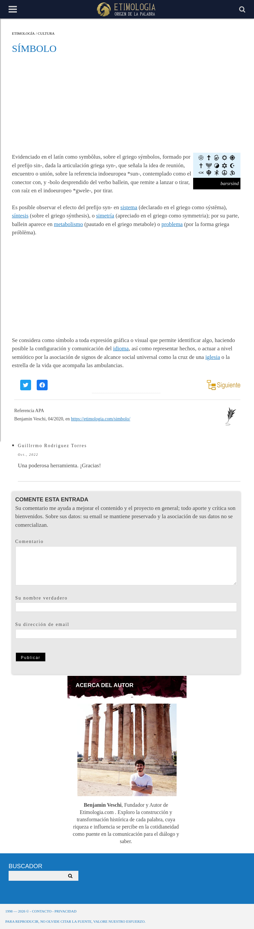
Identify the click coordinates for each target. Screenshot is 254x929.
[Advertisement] (126, 103)
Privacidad (65, 911)
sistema (128, 207)
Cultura (46, 33)
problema (172, 224)
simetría (105, 216)
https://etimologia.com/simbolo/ (100, 418)
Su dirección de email (42, 624)
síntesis (20, 216)
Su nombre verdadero (41, 598)
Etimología (23, 33)
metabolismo (68, 224)
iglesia (212, 357)
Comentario (29, 541)
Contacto (42, 911)
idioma (121, 348)
